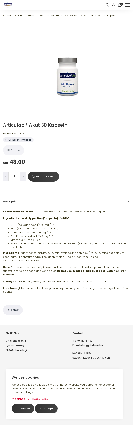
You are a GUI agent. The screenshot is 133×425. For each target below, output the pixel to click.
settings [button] (18, 399)
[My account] (113, 5)
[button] (107, 5)
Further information (18, 139)
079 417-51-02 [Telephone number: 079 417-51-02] (83, 340)
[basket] (119, 5)
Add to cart (43, 176)
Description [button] (66, 201)
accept (46, 408)
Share (13, 150)
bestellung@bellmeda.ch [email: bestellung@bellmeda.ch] (90, 345)
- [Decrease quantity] (5, 176)
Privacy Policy (37, 399)
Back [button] (13, 310)
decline (23, 408)
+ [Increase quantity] (23, 176)
